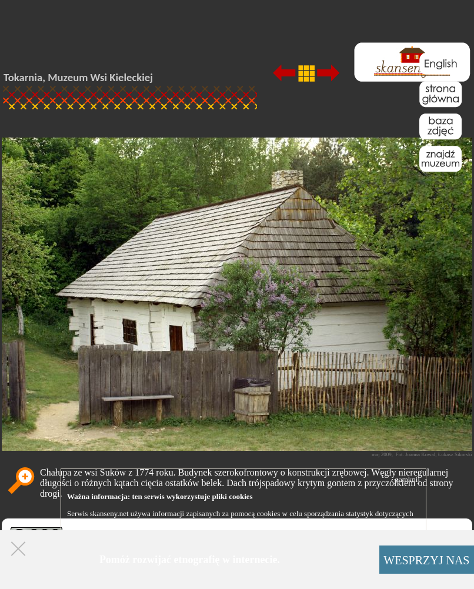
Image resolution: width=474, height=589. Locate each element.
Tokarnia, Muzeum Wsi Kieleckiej (78, 77)
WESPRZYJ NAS (426, 560)
